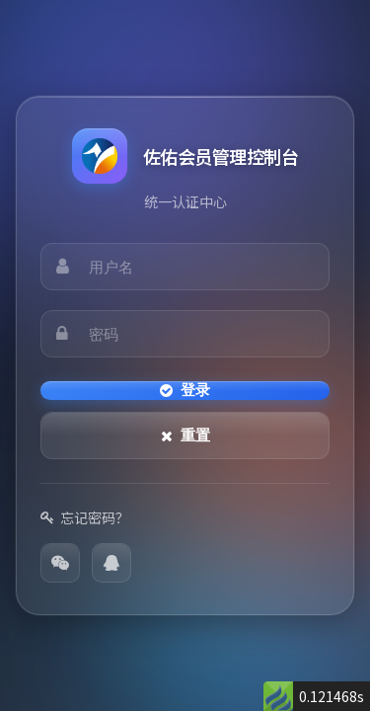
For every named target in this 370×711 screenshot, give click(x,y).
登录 (185, 389)
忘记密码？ (84, 517)
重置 (185, 435)
